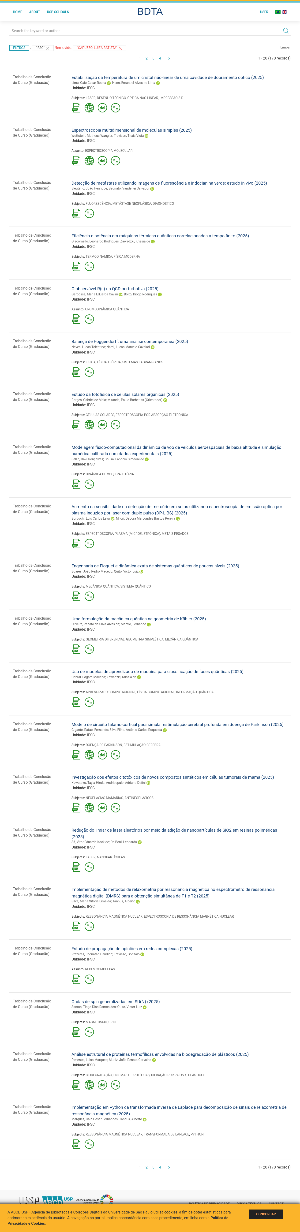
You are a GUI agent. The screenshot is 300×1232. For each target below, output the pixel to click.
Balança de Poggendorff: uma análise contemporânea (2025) (129, 341)
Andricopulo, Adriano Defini (126, 783)
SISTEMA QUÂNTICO (135, 586)
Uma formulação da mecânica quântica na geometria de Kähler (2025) (138, 618)
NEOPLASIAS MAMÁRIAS (104, 798)
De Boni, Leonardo (123, 842)
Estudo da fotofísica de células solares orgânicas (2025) (125, 394)
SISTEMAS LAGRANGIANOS (142, 362)
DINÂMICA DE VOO (99, 474)
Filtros (19, 48)
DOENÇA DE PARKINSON (104, 745)
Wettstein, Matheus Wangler (91, 136)
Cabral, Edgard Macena (88, 677)
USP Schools (58, 12)
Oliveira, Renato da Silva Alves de (95, 624)
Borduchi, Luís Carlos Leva (90, 518)
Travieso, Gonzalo (127, 954)
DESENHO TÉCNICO (111, 98)
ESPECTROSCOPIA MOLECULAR (108, 151)
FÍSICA (91, 362)
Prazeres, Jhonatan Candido (91, 954)
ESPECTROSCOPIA (99, 534)
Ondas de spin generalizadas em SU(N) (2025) (115, 1001)
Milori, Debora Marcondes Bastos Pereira (145, 518)
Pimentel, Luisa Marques (89, 1060)
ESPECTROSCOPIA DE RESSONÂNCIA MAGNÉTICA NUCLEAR (189, 916)
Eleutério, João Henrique (89, 188)
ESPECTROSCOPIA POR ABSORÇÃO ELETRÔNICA (152, 415)
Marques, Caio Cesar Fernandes (94, 1119)
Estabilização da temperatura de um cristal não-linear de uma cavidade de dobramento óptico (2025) (167, 77)
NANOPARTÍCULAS (111, 857)
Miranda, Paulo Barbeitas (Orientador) (135, 400)
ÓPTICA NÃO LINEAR (142, 98)
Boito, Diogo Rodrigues (140, 294)
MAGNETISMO (96, 1022)
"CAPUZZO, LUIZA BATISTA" (100, 48)
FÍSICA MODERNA (127, 256)
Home (17, 12)
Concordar (266, 1214)
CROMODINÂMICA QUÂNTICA (107, 309)
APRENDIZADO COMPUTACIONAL (111, 692)
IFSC (91, 88)
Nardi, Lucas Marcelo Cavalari (128, 347)
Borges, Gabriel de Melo (88, 400)
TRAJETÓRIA (124, 474)
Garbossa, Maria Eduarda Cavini (94, 294)
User (264, 12)
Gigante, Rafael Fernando (89, 730)
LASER (91, 98)
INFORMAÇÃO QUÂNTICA (195, 692)
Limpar (286, 47)
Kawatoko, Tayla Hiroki (88, 783)
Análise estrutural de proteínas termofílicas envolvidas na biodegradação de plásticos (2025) (160, 1054)
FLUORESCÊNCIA (98, 203)
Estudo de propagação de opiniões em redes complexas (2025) (131, 948)
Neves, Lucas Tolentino (88, 347)
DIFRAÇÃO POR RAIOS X (169, 1075)
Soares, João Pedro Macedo (91, 571)
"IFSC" (43, 48)
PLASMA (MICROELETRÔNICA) (137, 534)
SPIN (112, 1022)
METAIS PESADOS (175, 534)
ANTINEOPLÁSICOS (138, 798)
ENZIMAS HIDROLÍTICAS (131, 1075)
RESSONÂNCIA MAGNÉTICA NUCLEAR (114, 916)
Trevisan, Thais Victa (129, 136)
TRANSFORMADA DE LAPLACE (166, 1134)
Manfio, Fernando (133, 624)
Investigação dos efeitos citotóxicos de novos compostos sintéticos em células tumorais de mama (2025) (172, 777)
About (34, 12)
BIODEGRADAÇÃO (99, 1075)
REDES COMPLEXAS (100, 969)
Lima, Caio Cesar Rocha (88, 83)
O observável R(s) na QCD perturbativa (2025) (114, 288)
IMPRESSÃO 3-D (171, 98)
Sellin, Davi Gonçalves (87, 459)
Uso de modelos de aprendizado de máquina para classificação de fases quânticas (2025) (157, 671)
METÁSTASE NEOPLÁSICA (131, 203)
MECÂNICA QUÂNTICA (102, 586)
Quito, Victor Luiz (126, 571)
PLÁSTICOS (196, 1075)
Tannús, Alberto (123, 901)
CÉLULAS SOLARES (100, 415)
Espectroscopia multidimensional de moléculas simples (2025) (131, 130)
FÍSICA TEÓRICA (109, 362)
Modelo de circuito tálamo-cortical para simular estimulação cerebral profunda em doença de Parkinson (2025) (177, 724)
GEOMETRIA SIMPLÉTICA (145, 639)
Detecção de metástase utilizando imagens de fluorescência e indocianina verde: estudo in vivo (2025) (169, 183)
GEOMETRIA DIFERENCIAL (105, 639)
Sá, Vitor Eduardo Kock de (90, 842)
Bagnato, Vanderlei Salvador (129, 188)
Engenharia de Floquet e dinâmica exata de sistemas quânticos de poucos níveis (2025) (155, 565)
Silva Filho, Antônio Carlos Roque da (136, 730)
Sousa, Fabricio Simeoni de (124, 459)
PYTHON (197, 1134)
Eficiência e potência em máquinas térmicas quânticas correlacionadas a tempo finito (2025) (160, 235)
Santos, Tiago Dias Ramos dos (93, 1007)
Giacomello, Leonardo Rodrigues (95, 241)
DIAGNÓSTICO (163, 203)
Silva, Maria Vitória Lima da (91, 901)
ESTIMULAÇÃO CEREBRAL (143, 745)
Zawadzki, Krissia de (135, 241)
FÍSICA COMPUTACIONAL (155, 692)
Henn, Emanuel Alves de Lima (133, 83)
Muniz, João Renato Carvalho (130, 1060)
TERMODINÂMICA (99, 256)
